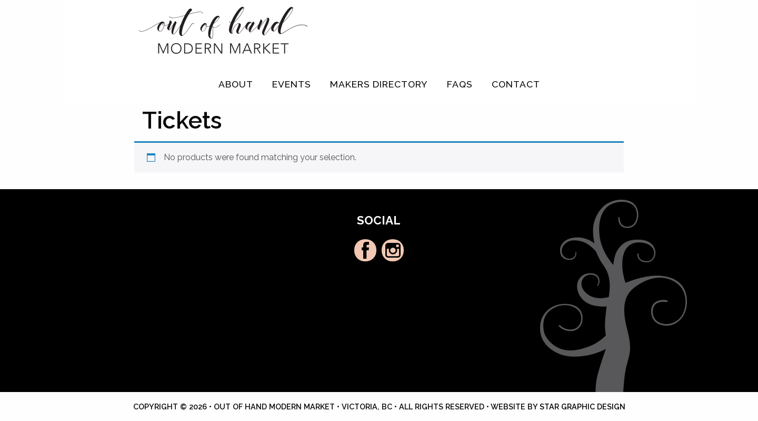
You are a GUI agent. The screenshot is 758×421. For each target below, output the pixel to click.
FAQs (460, 84)
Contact (516, 84)
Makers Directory (379, 84)
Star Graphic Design (582, 406)
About (235, 84)
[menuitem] (236, 84)
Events (291, 84)
